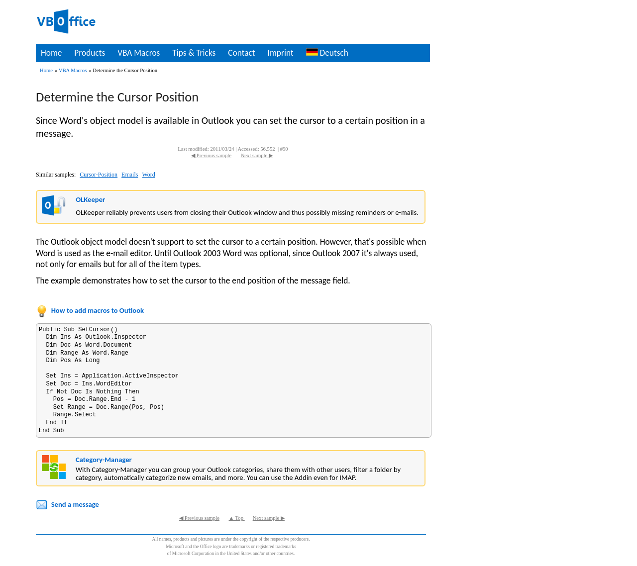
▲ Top (237, 518)
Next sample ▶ (257, 155)
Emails (129, 174)
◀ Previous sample (211, 155)
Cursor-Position (98, 174)
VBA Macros (138, 52)
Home (51, 52)
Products (89, 52)
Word (148, 174)
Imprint (281, 52)
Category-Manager (104, 459)
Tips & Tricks (193, 52)
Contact (241, 52)
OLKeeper (90, 199)
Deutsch (327, 52)
